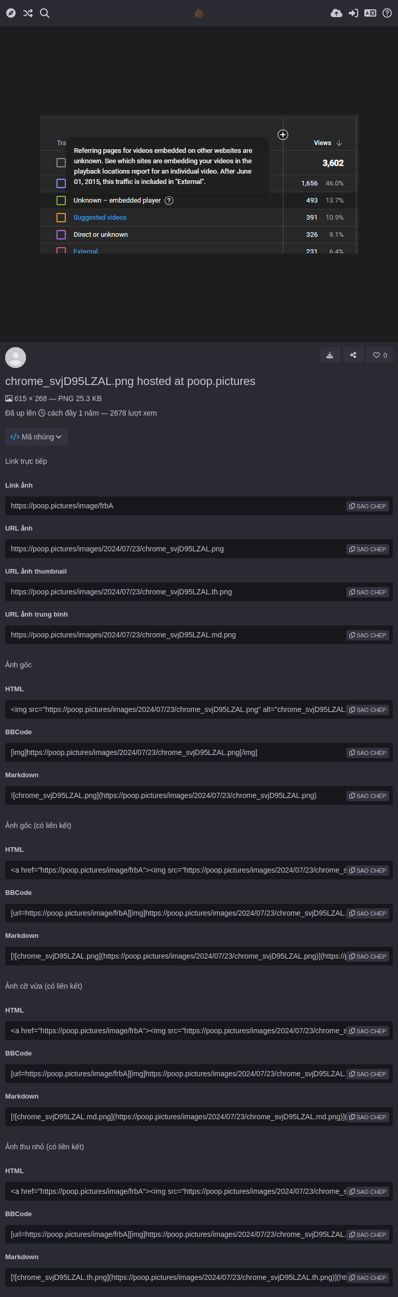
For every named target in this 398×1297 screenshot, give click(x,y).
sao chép (367, 506)
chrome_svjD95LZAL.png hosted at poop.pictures (130, 381)
